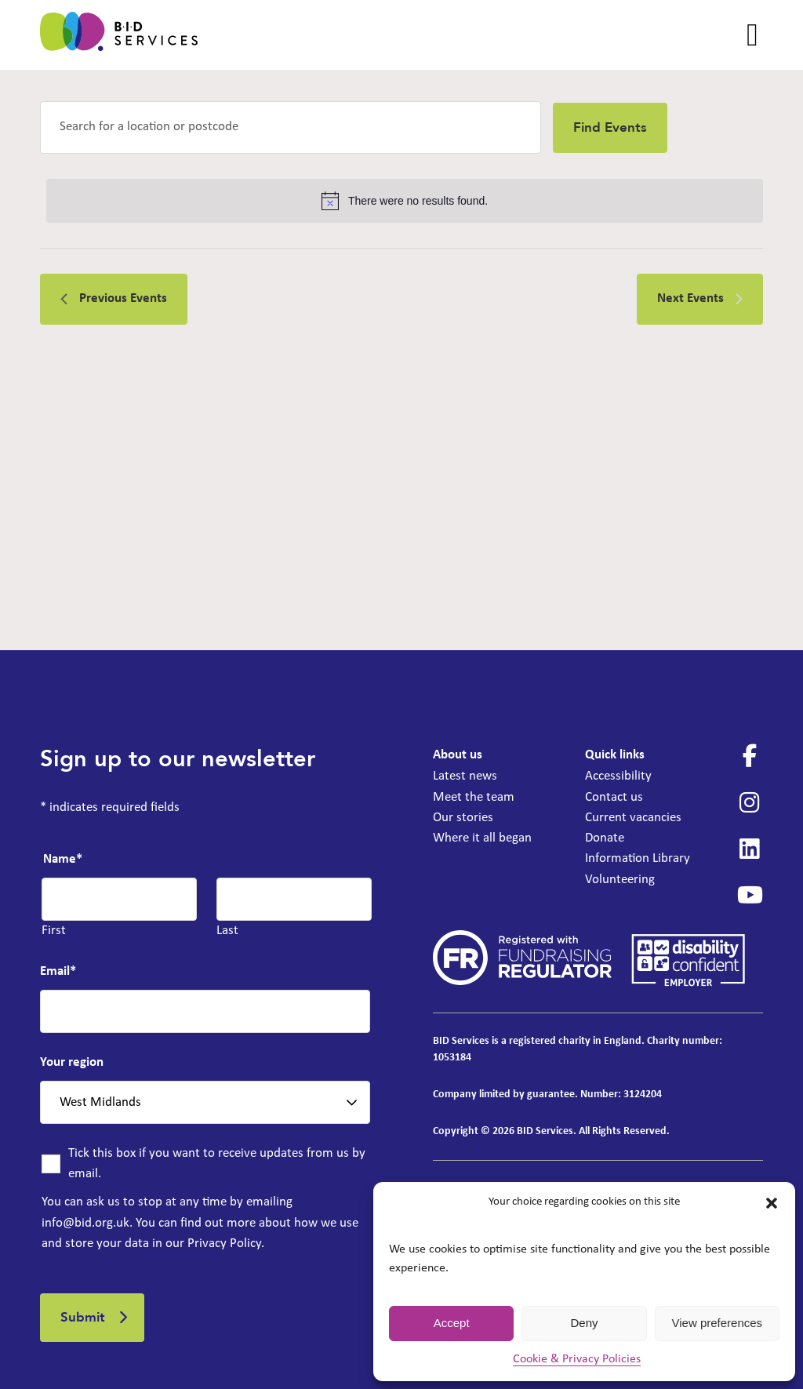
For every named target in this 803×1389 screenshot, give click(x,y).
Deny (584, 1322)
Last (227, 930)
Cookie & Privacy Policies (577, 1359)
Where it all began (482, 838)
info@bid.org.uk (85, 1223)
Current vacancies (633, 817)
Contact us (614, 797)
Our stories (463, 817)
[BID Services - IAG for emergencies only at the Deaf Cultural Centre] (119, 35)
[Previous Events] (113, 299)
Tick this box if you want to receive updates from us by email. (216, 1163)
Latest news (465, 776)
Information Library (637, 858)
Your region (72, 1062)
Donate (604, 838)
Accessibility (618, 776)
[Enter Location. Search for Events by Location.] (290, 127)
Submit (82, 1317)
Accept (452, 1322)
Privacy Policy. (225, 1243)
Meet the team (473, 797)
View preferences (717, 1322)
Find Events (610, 127)
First (54, 930)
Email (58, 971)
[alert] (404, 201)
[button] (771, 1203)
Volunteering (620, 879)
